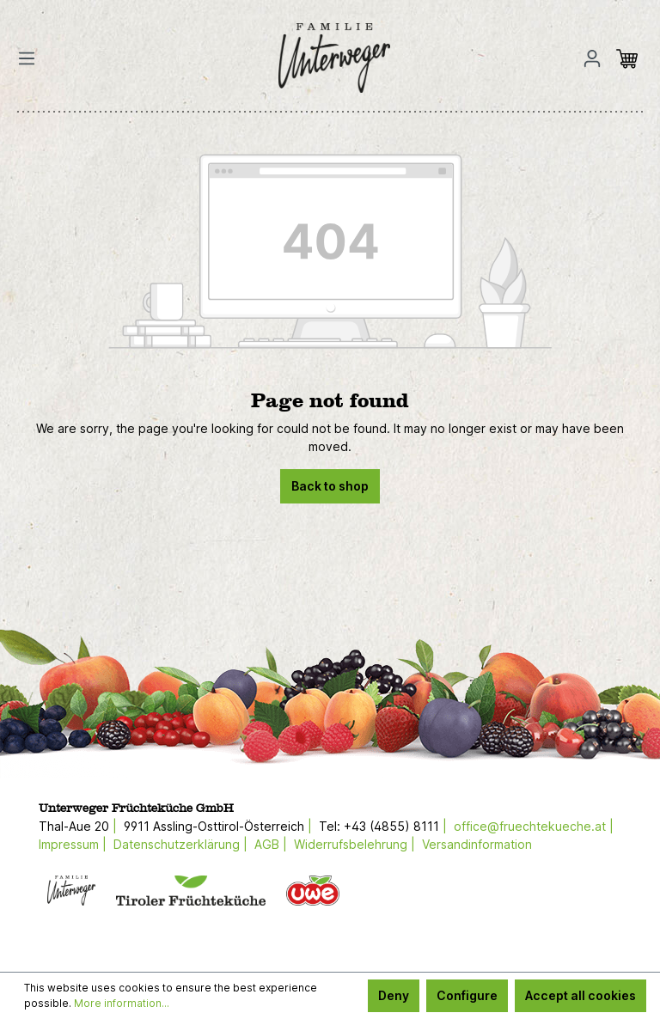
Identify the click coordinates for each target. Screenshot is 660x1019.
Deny (393, 995)
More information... (121, 1003)
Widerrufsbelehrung (350, 844)
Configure (467, 995)
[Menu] (31, 58)
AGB (266, 844)
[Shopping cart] (631, 58)
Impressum (69, 844)
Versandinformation (477, 844)
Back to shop (330, 486)
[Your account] (592, 58)
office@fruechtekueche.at (530, 826)
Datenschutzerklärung (176, 844)
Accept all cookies (580, 995)
